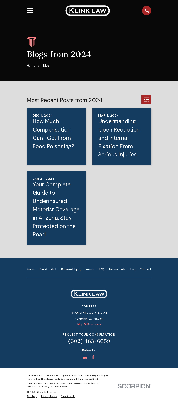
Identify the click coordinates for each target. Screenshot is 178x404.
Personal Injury (71, 269)
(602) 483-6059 (89, 341)
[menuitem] (32, 396)
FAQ (101, 269)
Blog (133, 269)
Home (31, 269)
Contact (145, 269)
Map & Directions (89, 324)
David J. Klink (48, 269)
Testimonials (116, 269)
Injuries (90, 269)
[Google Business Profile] (85, 357)
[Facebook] (93, 357)
